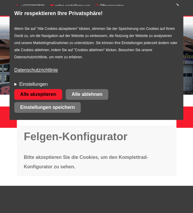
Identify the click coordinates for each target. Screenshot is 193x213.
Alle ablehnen (87, 94)
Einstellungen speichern (47, 107)
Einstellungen (33, 84)
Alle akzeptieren (38, 94)
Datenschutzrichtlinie (36, 70)
